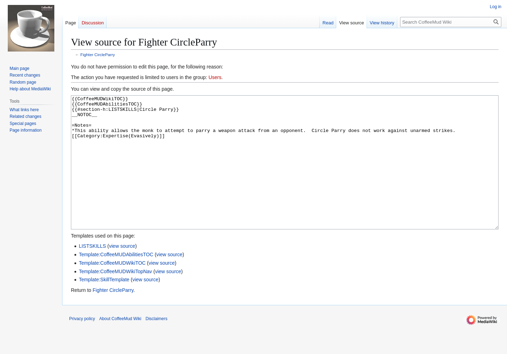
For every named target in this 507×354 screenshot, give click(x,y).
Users (215, 77)
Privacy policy (82, 345)
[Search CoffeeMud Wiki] (450, 22)
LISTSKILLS (92, 272)
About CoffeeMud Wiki (120, 345)
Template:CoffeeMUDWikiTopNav (115, 298)
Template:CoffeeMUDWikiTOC (112, 289)
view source (122, 272)
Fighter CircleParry (97, 54)
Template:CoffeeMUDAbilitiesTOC (116, 281)
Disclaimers (157, 345)
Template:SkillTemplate (104, 306)
